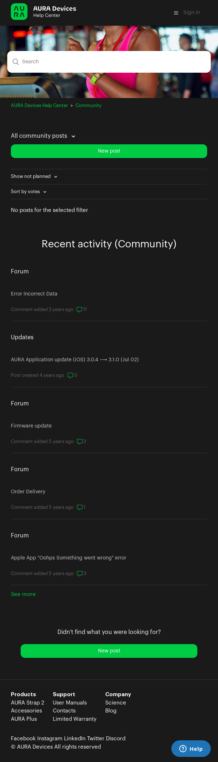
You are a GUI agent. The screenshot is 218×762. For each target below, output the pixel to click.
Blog (110, 711)
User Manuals (70, 703)
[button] (176, 13)
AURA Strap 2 (27, 703)
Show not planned (31, 176)
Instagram (50, 738)
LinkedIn (75, 738)
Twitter (95, 738)
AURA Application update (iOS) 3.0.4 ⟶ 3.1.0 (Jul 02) (75, 359)
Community (89, 105)
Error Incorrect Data (34, 294)
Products (23, 694)
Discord (115, 738)
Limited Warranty (75, 719)
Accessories (26, 711)
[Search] (109, 62)
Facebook (23, 738)
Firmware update (31, 426)
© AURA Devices (32, 747)
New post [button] (109, 151)
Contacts (64, 711)
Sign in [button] (191, 12)
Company (118, 694)
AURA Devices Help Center (39, 105)
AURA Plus (24, 719)
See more (23, 594)
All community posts (40, 136)
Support (64, 694)
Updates (22, 337)
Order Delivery (28, 491)
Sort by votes (26, 191)
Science (115, 703)
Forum (20, 271)
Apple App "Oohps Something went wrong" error (68, 558)
